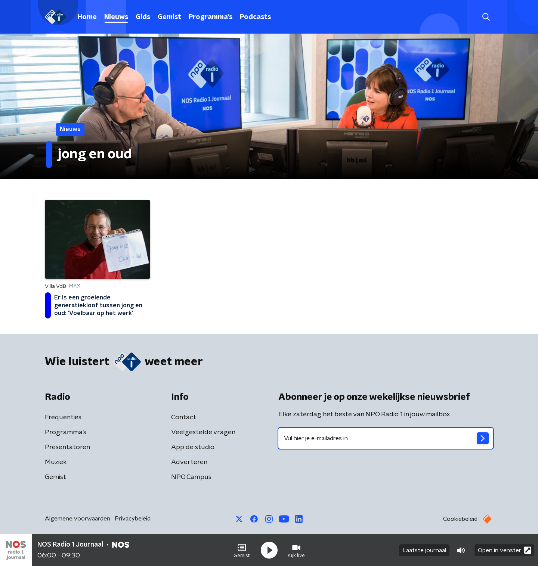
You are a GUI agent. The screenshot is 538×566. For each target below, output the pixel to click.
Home (87, 17)
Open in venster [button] (504, 550)
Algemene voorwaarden (77, 519)
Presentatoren (67, 447)
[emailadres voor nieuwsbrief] (385, 438)
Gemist (169, 17)
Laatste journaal (424, 550)
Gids (143, 17)
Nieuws (116, 17)
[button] (242, 550)
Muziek (56, 462)
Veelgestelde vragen (203, 432)
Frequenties (63, 417)
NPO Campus (191, 477)
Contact (183, 417)
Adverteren (189, 462)
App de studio (192, 447)
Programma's (210, 17)
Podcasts (255, 17)
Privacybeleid (133, 519)
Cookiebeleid (460, 519)
